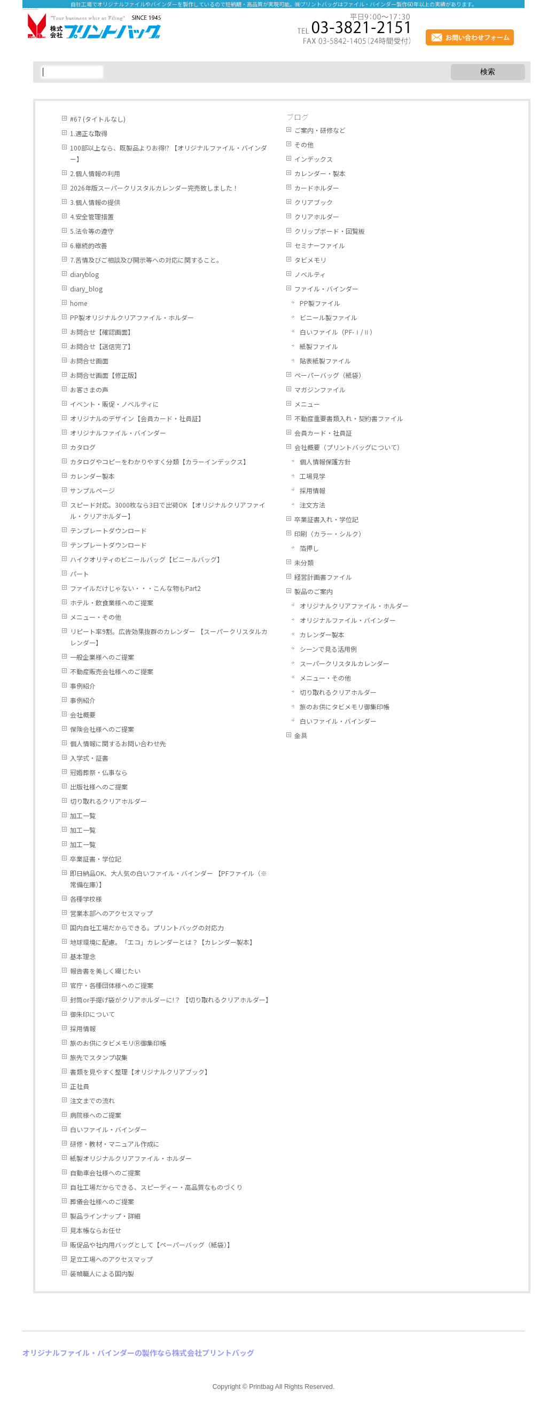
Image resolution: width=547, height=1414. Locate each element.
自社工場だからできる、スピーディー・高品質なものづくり (156, 1186)
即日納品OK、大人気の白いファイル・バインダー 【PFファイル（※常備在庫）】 (168, 878)
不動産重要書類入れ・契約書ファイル (348, 418)
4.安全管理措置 (92, 216)
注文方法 (312, 504)
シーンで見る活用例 (328, 648)
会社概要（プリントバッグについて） (348, 447)
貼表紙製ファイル (325, 360)
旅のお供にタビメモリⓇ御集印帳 (118, 1042)
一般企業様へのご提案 (102, 656)
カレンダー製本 (92, 475)
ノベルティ (310, 274)
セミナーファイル (319, 245)
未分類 (304, 562)
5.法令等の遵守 (92, 230)
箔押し (309, 547)
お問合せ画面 (89, 360)
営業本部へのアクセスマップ (111, 913)
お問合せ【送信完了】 (102, 346)
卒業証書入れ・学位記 (326, 519)
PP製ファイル (320, 302)
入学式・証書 (89, 757)
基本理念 (83, 956)
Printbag (261, 1387)
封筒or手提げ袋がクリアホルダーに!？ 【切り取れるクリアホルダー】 (171, 999)
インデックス (313, 158)
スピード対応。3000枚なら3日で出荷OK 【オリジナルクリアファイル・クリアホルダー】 (167, 510)
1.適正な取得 (88, 133)
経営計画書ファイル (323, 576)
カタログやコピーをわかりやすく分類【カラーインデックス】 (159, 461)
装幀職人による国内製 (102, 1273)
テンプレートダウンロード (108, 530)
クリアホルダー (316, 216)
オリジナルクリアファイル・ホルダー (354, 605)
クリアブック (313, 202)
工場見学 (312, 475)
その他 (304, 144)
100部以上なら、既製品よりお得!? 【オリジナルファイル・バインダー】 (168, 153)
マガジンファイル (320, 389)
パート (79, 573)
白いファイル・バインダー (108, 1129)
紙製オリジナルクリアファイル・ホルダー (131, 1158)
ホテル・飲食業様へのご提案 (111, 602)
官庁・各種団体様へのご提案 (111, 985)
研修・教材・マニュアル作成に (115, 1143)
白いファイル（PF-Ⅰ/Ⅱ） (338, 331)
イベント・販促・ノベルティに (114, 403)
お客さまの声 (89, 389)
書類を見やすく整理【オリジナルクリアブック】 (140, 1071)
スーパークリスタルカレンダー (344, 663)
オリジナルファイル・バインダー (118, 432)
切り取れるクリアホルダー (108, 800)
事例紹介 (83, 685)
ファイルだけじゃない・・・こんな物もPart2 (135, 588)
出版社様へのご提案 (99, 786)
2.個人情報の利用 (95, 173)
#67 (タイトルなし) (98, 118)
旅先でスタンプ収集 (99, 1057)
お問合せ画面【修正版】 (105, 375)
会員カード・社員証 (323, 432)
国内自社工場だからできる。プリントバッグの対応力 (147, 927)
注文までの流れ (92, 1100)
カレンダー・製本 (320, 173)
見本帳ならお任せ (95, 1230)
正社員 (79, 1086)
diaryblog (84, 274)
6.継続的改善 (88, 245)
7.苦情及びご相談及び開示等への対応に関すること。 (146, 259)
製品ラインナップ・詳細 (105, 1215)
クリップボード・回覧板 (329, 230)
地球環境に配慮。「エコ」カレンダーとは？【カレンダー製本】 (163, 941)
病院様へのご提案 (95, 1114)
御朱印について (92, 1013)
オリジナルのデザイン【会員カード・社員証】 (137, 418)
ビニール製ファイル (328, 317)
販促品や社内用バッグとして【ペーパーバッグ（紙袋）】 (151, 1244)
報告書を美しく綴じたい (105, 970)
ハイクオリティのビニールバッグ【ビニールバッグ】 (146, 559)
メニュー (307, 403)
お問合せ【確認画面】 (102, 331)
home (78, 302)
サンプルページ (92, 490)
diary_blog (86, 288)
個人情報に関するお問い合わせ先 (118, 743)
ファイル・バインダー (326, 288)
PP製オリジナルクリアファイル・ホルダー (132, 317)
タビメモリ (310, 259)
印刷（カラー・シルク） (329, 533)
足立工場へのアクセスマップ (111, 1258)
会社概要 (83, 714)
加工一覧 (83, 815)
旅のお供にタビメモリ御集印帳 (344, 706)
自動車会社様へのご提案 (105, 1172)
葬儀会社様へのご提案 (102, 1201)
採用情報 (83, 1028)
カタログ (83, 447)
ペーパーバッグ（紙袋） (329, 375)
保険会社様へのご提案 (102, 728)
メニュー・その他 (95, 616)
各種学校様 (86, 898)
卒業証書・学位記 (95, 858)
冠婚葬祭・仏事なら (99, 772)
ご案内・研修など (320, 130)
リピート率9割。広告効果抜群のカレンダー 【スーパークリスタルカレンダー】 (169, 637)
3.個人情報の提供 (95, 202)
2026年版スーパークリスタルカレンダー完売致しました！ (154, 187)
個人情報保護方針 (325, 461)
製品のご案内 (313, 591)
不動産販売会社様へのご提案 (111, 671)
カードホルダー (316, 187)
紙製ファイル (319, 346)
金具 (300, 735)
